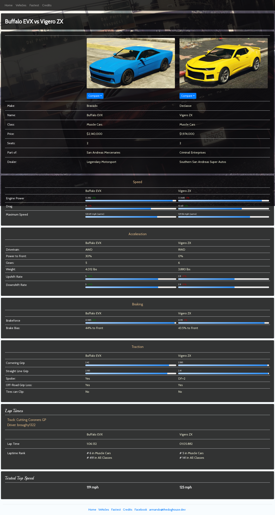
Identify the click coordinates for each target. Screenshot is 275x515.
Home (9, 5)
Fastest (34, 5)
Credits (47, 5)
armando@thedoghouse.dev (167, 509)
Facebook (140, 509)
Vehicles (21, 5)
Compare (93, 95)
